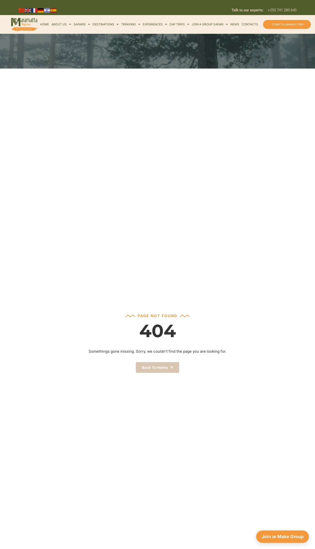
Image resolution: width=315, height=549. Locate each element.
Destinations (106, 24)
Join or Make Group (282, 536)
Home (44, 24)
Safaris (82, 24)
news (234, 24)
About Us (61, 24)
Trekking (130, 24)
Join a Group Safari (210, 24)
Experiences (155, 24)
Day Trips (179, 24)
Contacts (250, 24)
